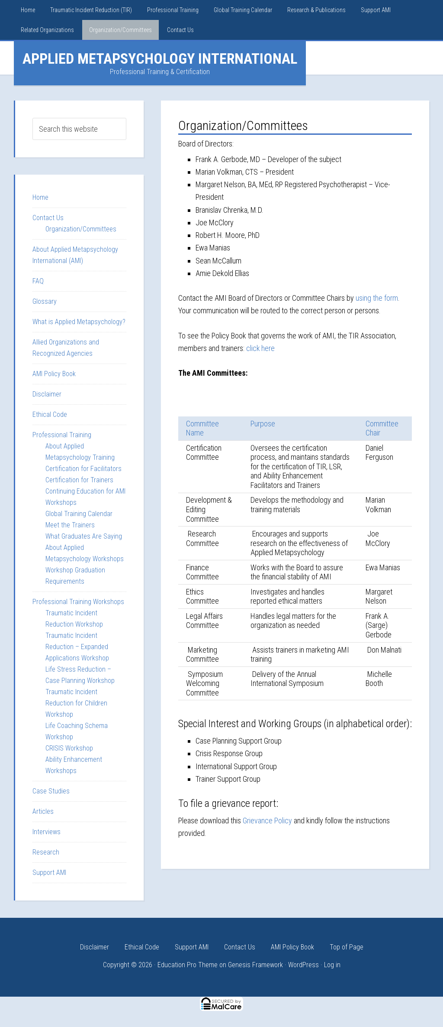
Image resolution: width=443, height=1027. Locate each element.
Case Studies (51, 791)
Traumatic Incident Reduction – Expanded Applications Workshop (77, 646)
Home (40, 197)
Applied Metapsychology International (159, 58)
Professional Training (61, 435)
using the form (377, 297)
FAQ (38, 281)
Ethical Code (49, 414)
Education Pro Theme (187, 965)
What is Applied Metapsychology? (78, 322)
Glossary (44, 301)
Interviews (46, 832)
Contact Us (48, 218)
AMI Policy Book (54, 374)
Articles (43, 811)
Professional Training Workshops (78, 602)
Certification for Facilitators (83, 469)
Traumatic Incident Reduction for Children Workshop (76, 703)
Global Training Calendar (78, 514)
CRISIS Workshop (69, 748)
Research (45, 852)
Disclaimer (46, 394)
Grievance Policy (267, 820)
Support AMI (49, 872)
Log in (332, 965)
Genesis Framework (255, 965)
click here (260, 348)
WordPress (303, 965)
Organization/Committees (80, 229)
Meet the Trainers (70, 525)
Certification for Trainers (79, 480)
